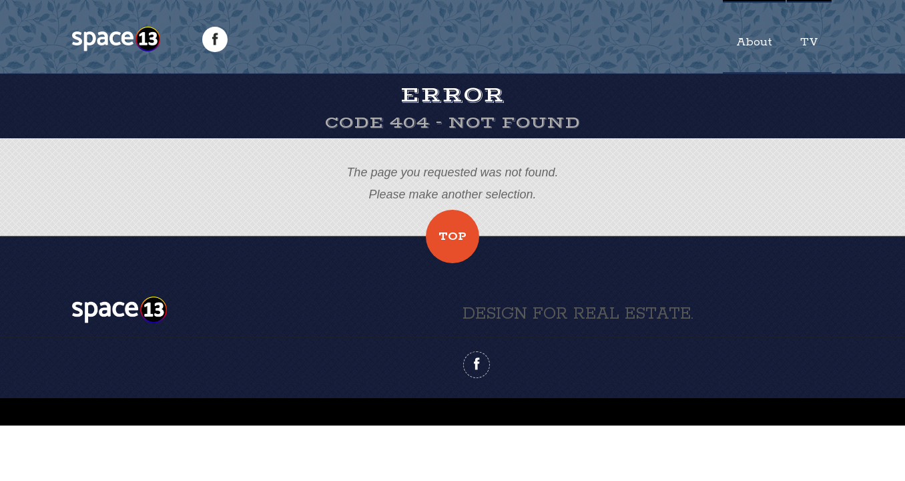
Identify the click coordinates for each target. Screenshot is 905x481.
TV (809, 42)
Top (452, 236)
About (754, 42)
